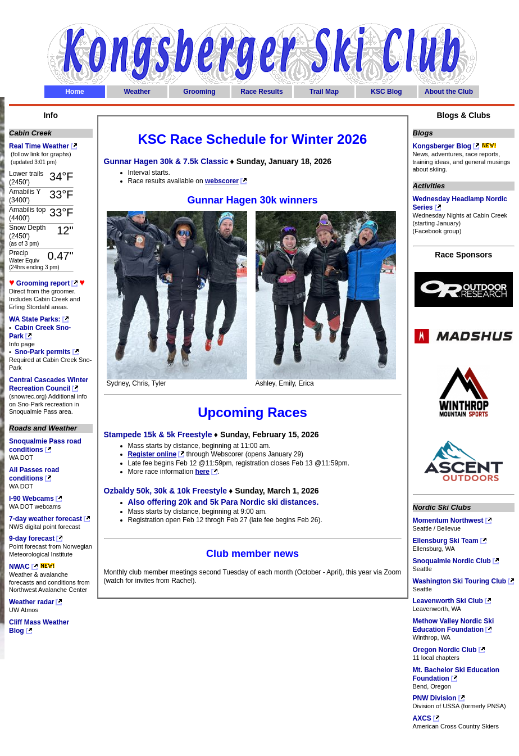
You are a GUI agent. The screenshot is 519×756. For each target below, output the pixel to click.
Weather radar (31, 602)
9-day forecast (31, 538)
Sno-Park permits (42, 352)
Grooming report (43, 283)
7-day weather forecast (45, 519)
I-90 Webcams (31, 499)
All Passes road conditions (34, 474)
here (202, 472)
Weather (137, 92)
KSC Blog (386, 92)
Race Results (261, 92)
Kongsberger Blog (442, 146)
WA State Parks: (35, 319)
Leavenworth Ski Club (448, 601)
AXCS (422, 718)
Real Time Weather (39, 146)
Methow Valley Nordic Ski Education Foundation (453, 625)
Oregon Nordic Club (445, 650)
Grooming (199, 92)
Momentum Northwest (448, 520)
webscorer (222, 181)
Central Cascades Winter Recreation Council (48, 384)
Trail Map (324, 92)
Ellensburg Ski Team (446, 541)
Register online (152, 454)
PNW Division (435, 698)
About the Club (449, 92)
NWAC (19, 567)
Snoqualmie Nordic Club (452, 561)
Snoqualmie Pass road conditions (45, 445)
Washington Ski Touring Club (460, 581)
